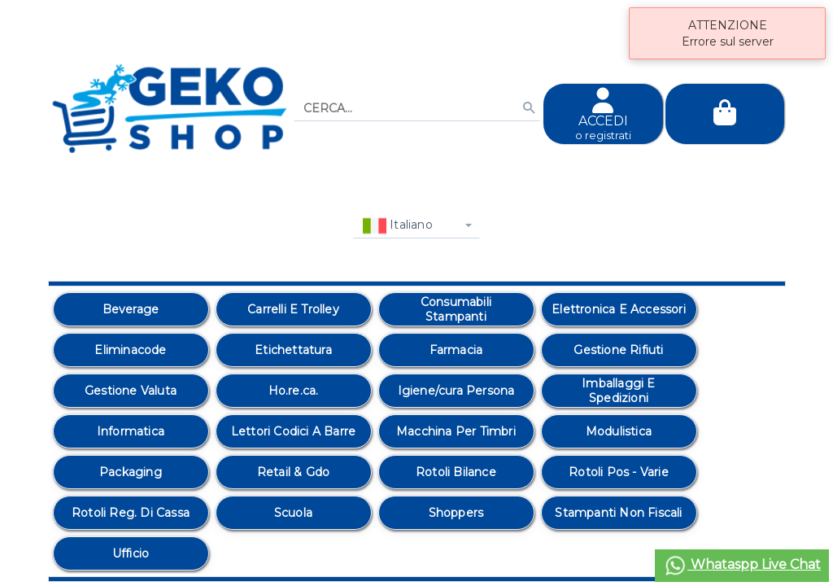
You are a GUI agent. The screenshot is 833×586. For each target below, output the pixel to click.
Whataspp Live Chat (742, 565)
